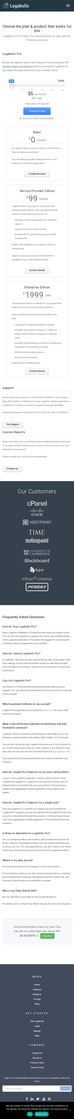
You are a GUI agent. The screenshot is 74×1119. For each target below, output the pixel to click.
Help (37, 1035)
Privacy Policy (37, 1062)
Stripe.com (48, 710)
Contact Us (37, 1053)
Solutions (37, 994)
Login (37, 1026)
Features (37, 989)
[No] (70, 1110)
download (27, 118)
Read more (41, 1114)
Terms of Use (37, 1067)
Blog (37, 1004)
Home (37, 984)
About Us (37, 1058)
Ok (30, 1114)
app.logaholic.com (61, 751)
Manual (37, 1031)
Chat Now (47, 936)
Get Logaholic (37, 1021)
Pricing (37, 999)
